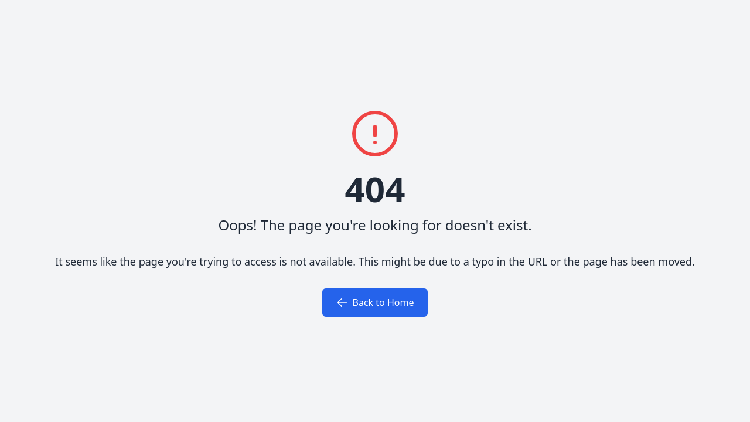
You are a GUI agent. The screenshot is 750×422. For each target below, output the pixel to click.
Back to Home (375, 302)
